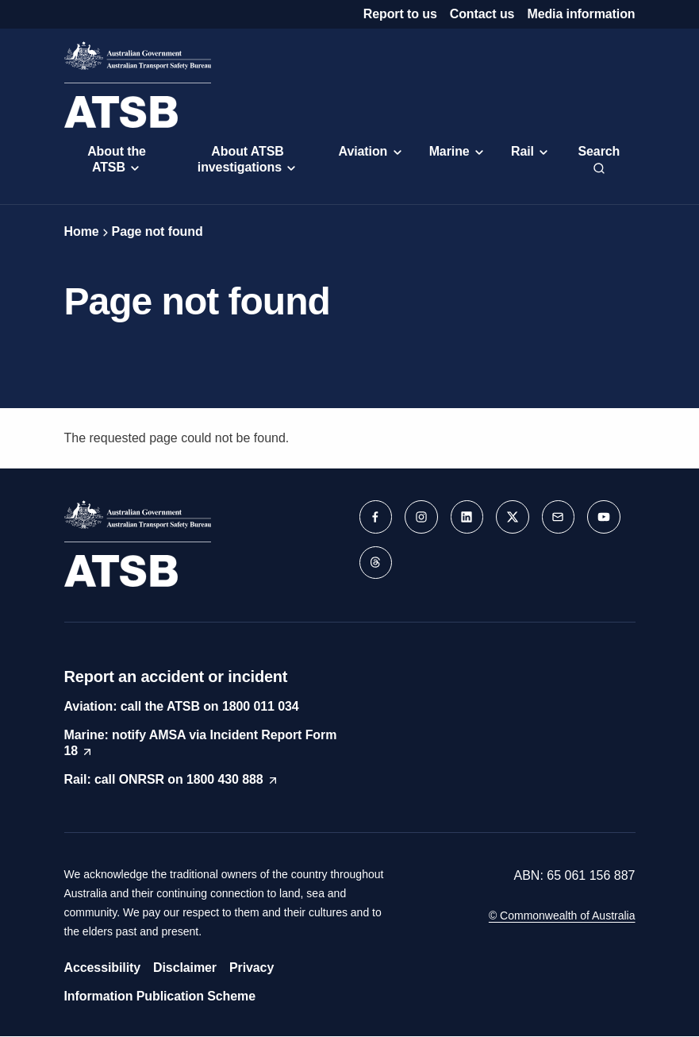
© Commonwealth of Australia (562, 915)
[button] (376, 517)
